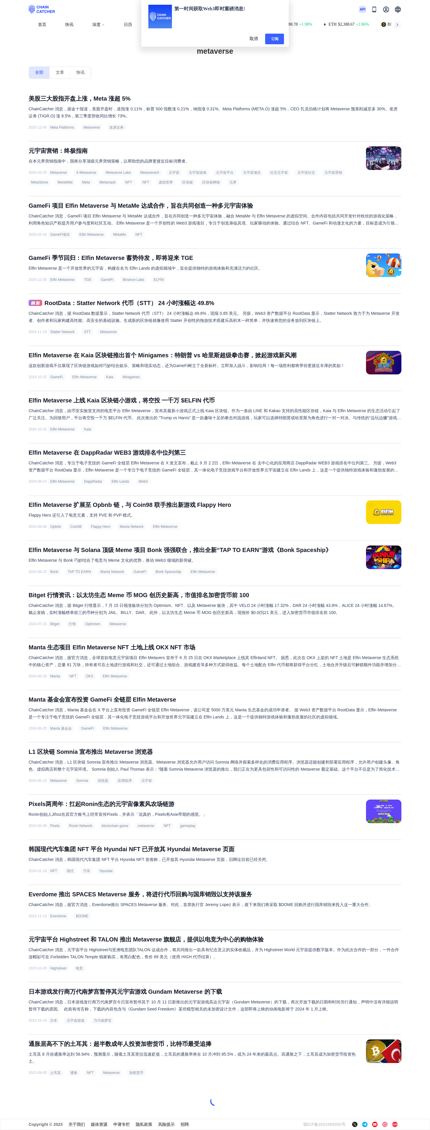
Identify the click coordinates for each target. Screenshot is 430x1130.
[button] (397, 9)
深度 (98, 24)
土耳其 (55, 1073)
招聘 (184, 1124)
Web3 (143, 481)
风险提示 (166, 1124)
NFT (129, 182)
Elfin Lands (120, 481)
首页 (42, 24)
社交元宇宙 (279, 173)
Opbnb (55, 527)
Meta (86, 182)
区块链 (187, 182)
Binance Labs (133, 280)
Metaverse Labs (118, 173)
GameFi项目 (60, 234)
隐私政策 (144, 1124)
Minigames (131, 377)
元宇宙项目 (252, 173)
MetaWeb (65, 182)
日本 (53, 1020)
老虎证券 (116, 127)
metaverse (146, 826)
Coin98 (75, 527)
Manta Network (132, 527)
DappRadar (93, 481)
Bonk (54, 572)
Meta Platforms (62, 127)
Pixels (55, 826)
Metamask (107, 182)
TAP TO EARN (79, 572)
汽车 (86, 871)
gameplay (187, 826)
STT (87, 332)
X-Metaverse (86, 173)
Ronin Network (80, 826)
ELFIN (159, 280)
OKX (89, 676)
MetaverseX (149, 173)
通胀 (73, 1073)
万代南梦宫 (102, 1020)
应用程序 (125, 781)
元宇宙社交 (306, 173)
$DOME (82, 916)
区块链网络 (211, 182)
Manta (55, 676)
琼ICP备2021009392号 (324, 1124)
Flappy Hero (100, 527)
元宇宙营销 (333, 173)
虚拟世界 (166, 182)
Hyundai (106, 871)
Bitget (54, 624)
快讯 (69, 24)
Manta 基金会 (61, 728)
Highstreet (58, 968)
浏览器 (103, 781)
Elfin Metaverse (91, 234)
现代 (70, 871)
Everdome (58, 916)
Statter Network (62, 332)
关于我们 (76, 1124)
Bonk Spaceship (168, 572)
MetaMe (119, 234)
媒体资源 (99, 1124)
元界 (233, 182)
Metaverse (91, 127)
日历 (128, 24)
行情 (72, 624)
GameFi (107, 280)
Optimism (92, 624)
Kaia (109, 377)
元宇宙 (174, 173)
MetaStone (39, 182)
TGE (87, 280)
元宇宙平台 (225, 173)
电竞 (79, 968)
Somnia (82, 781)
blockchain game (115, 826)
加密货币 (136, 1073)
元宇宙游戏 (197, 173)
